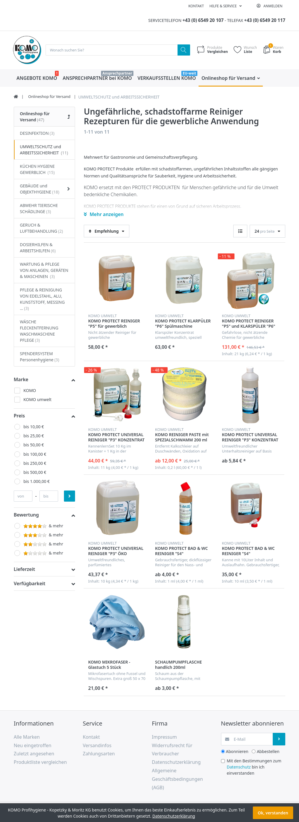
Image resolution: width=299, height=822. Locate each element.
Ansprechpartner (117, 73)
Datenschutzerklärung (173, 816)
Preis (19, 416)
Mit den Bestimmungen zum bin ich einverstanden (254, 767)
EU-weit (189, 73)
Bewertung (26, 515)
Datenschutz (239, 767)
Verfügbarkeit (29, 584)
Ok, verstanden (273, 813)
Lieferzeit (24, 570)
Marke (21, 380)
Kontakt (196, 6)
